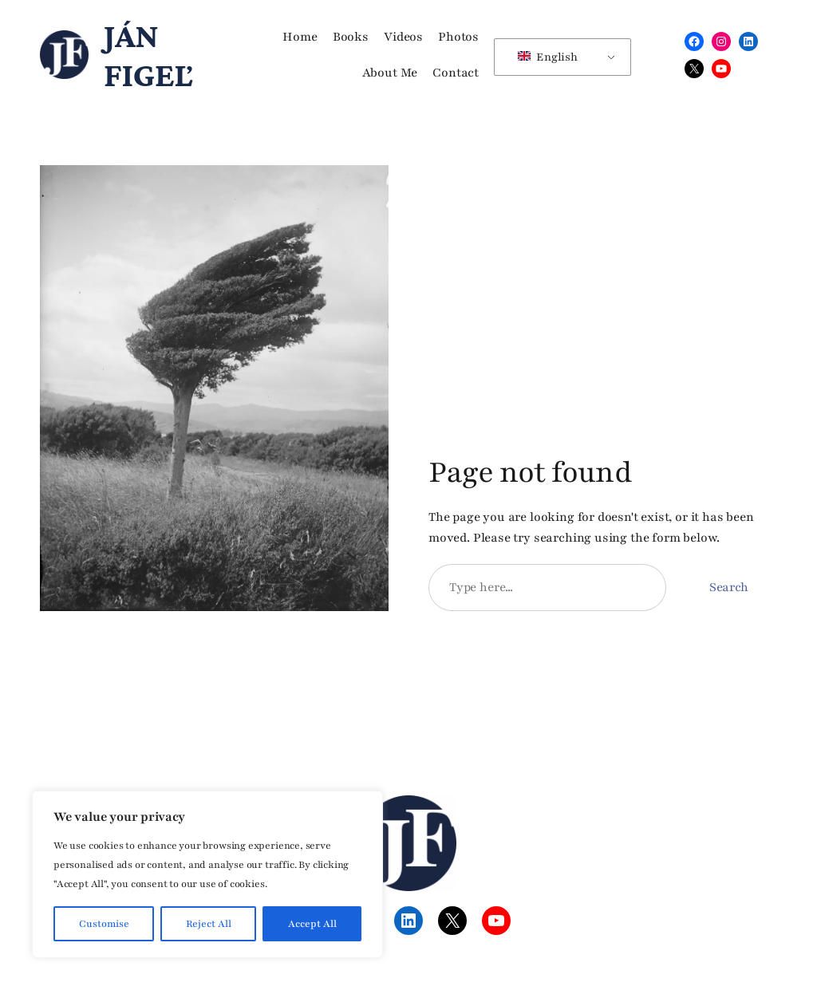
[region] (207, 874)
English (547, 57)
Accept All (312, 923)
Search (728, 587)
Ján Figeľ (148, 54)
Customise (104, 923)
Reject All (208, 923)
